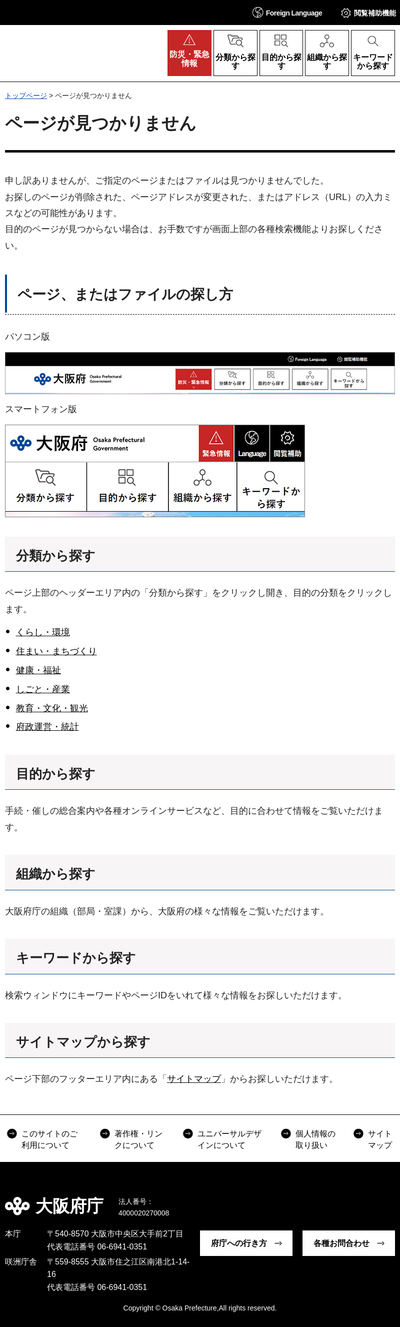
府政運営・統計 (47, 727)
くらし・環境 (43, 632)
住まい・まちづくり (56, 651)
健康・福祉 (38, 670)
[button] (288, 12)
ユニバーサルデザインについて (230, 1139)
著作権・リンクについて (138, 1139)
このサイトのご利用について (50, 1139)
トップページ (26, 96)
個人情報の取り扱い (316, 1139)
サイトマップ (194, 1079)
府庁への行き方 (239, 1243)
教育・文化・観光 (52, 708)
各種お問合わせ (342, 1243)
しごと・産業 (43, 689)
